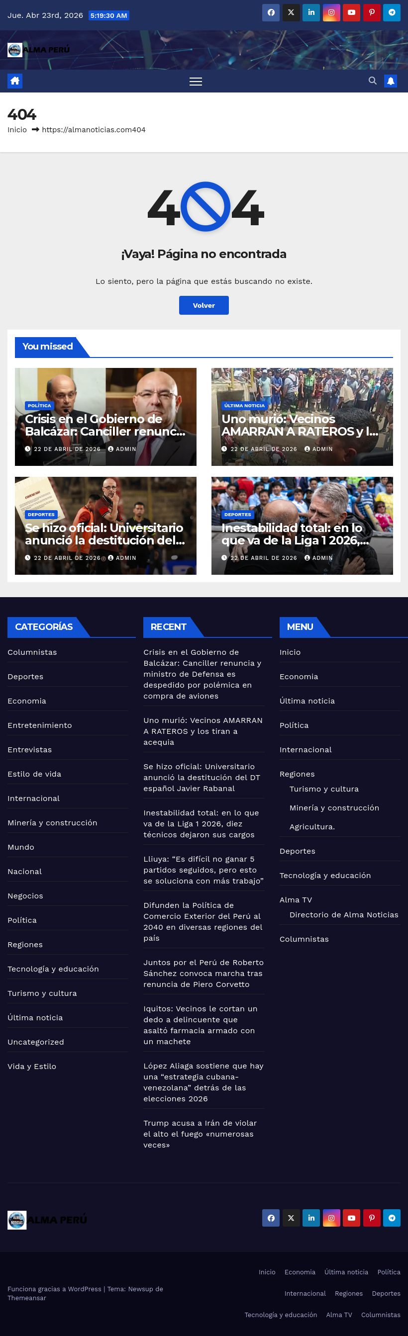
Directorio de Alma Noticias (344, 914)
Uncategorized (35, 1042)
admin (122, 449)
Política (39, 405)
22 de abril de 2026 (68, 449)
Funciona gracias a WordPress (55, 1289)
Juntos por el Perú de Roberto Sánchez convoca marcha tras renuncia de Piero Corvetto (203, 973)
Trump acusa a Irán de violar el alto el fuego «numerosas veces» (200, 1134)
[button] (373, 81)
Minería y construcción (52, 822)
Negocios (25, 895)
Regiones (25, 944)
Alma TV (296, 899)
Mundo (20, 847)
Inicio (17, 129)
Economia (26, 701)
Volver (204, 305)
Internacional (33, 798)
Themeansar (26, 1298)
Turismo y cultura (42, 993)
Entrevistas (29, 749)
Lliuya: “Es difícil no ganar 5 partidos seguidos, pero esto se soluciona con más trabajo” (203, 870)
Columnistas (32, 652)
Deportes (41, 514)
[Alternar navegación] (196, 81)
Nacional (24, 871)
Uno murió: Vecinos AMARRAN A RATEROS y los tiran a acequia (301, 431)
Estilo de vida (34, 774)
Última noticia (244, 405)
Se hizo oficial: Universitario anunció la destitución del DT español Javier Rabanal (104, 540)
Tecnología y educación (53, 969)
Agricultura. (312, 826)
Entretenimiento (39, 725)
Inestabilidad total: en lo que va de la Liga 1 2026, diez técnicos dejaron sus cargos (201, 823)
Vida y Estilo (31, 1066)
